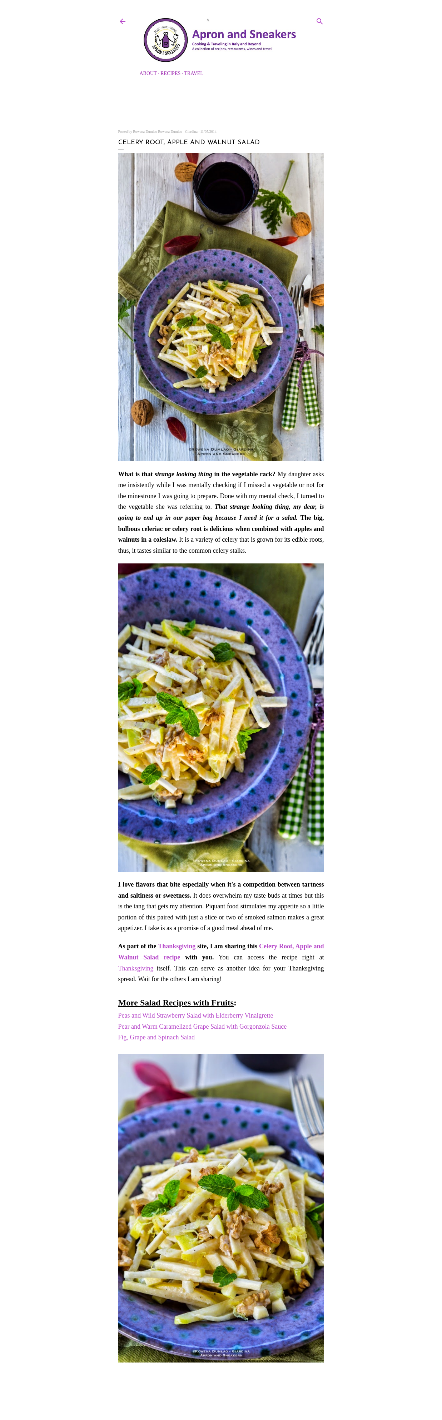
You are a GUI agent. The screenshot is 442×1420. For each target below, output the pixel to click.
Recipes (170, 73)
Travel (193, 73)
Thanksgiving (176, 946)
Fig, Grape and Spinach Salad (156, 1037)
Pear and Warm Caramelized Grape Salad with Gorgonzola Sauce (202, 1026)
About (148, 73)
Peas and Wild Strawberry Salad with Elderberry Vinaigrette (196, 1015)
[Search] (320, 20)
